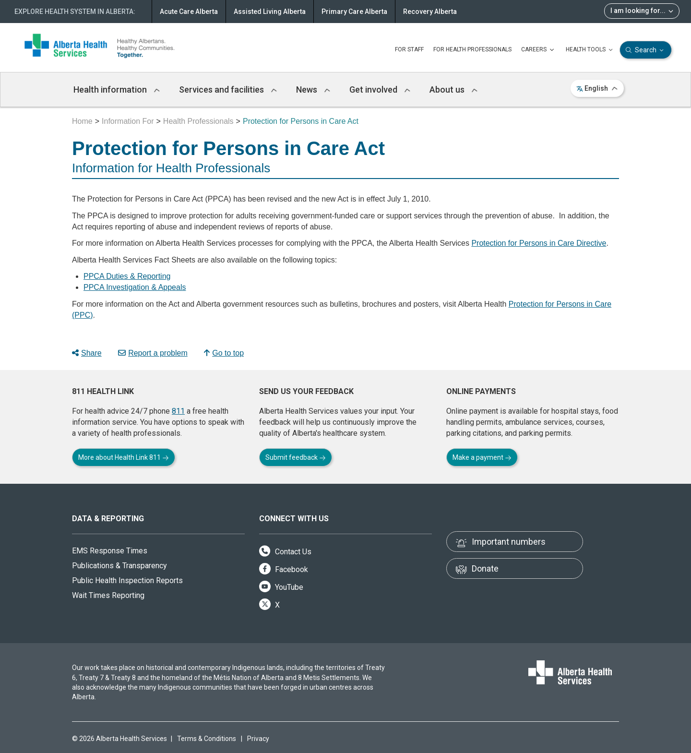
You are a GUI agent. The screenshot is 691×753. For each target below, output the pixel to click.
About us (453, 89)
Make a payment (482, 457)
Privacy (258, 738)
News (313, 89)
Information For (128, 121)
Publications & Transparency (119, 565)
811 (178, 411)
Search (646, 50)
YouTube (281, 587)
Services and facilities (228, 89)
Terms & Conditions (206, 738)
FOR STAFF (409, 49)
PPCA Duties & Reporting (126, 276)
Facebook (283, 569)
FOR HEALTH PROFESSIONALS (472, 49)
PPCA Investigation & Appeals (134, 287)
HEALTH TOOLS (590, 50)
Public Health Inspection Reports (127, 580)
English (597, 88)
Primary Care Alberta (354, 11)
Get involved (379, 89)
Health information (116, 89)
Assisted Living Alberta (270, 11)
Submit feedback (295, 457)
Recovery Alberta (430, 11)
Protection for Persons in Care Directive (538, 243)
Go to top (224, 353)
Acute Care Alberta (189, 11)
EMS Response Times (109, 550)
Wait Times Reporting (108, 595)
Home (82, 121)
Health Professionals (198, 121)
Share (87, 353)
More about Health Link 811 (123, 457)
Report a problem (153, 353)
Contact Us (285, 551)
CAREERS (538, 50)
